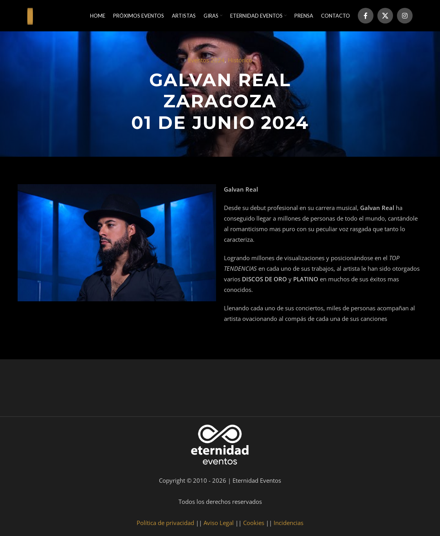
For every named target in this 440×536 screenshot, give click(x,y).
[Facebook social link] (365, 16)
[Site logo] (30, 15)
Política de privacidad (165, 523)
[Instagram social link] (405, 16)
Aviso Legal (219, 523)
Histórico (240, 60)
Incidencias (288, 523)
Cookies (253, 523)
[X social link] (385, 16)
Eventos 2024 (206, 60)
